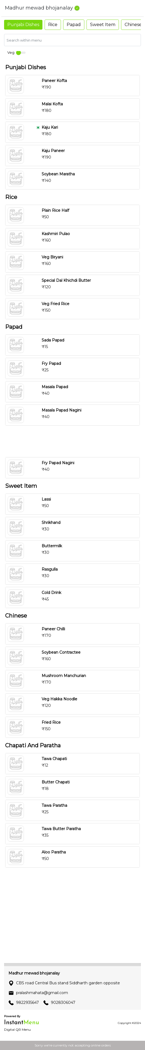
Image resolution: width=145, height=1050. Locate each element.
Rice (52, 24)
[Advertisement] (72, 441)
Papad (74, 24)
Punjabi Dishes (23, 24)
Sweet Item (102, 24)
